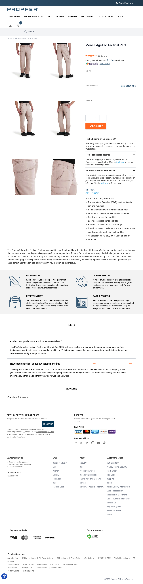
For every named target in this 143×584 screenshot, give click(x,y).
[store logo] (22, 9)
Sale (54, 483)
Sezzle (109, 515)
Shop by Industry (60, 463)
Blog (81, 467)
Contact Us (111, 503)
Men (54, 467)
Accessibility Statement (117, 495)
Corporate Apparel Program (92, 487)
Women (56, 471)
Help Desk (111, 475)
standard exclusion (34, 429)
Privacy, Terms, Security (117, 467)
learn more (105, 63)
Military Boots (13, 571)
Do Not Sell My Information (118, 487)
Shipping (110, 479)
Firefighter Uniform (122, 558)
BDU (109, 558)
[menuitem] (14, 16)
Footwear (57, 479)
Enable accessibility (115, 491)
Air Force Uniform (46, 558)
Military (56, 475)
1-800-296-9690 (12, 476)
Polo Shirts (54, 564)
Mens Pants (12, 568)
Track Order (112, 471)
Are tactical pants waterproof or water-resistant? (71, 341)
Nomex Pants (56, 568)
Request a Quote (114, 507)
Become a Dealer (114, 511)
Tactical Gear (58, 487)
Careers (83, 483)
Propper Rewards (87, 471)
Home (9, 38)
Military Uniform (28, 558)
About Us (84, 463)
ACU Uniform (89, 558)
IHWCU (101, 558)
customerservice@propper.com (18, 462)
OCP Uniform (62, 558)
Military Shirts (28, 564)
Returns (110, 483)
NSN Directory (113, 463)
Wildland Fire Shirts (70, 564)
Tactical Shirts (13, 564)
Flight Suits (75, 558)
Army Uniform (13, 558)
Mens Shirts (42, 564)
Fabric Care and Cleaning (90, 479)
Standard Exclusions (88, 475)
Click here (120, 162)
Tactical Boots (28, 571)
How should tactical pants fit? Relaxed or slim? (71, 363)
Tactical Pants (41, 568)
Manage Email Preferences (118, 499)
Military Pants (26, 568)
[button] (10, 25)
